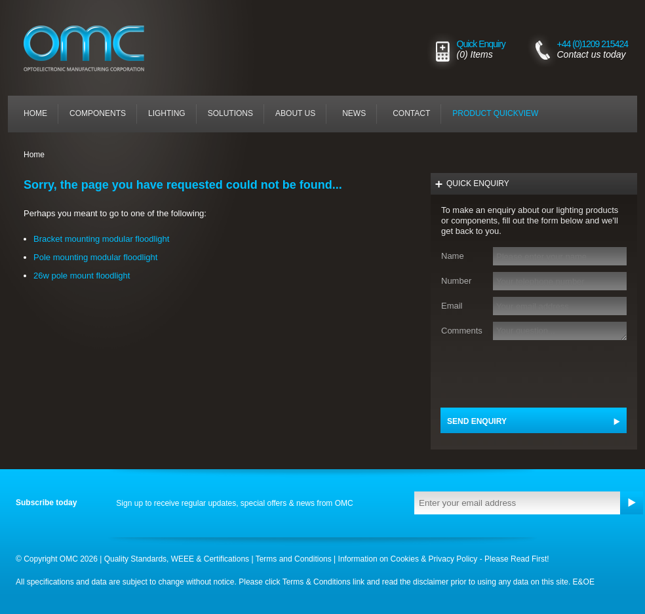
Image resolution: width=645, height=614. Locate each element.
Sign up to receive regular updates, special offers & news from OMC (234, 503)
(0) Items (475, 54)
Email (452, 305)
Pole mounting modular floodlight (95, 257)
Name (452, 256)
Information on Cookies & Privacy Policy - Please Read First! (443, 559)
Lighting (167, 113)
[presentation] (530, 372)
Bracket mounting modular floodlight (101, 239)
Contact (411, 113)
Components (97, 113)
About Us (295, 113)
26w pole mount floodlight (81, 275)
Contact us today (591, 54)
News (354, 113)
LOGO (58, 70)
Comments (460, 330)
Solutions (230, 113)
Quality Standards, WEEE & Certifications (176, 559)
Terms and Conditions (294, 559)
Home (35, 113)
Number (456, 281)
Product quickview (495, 113)
